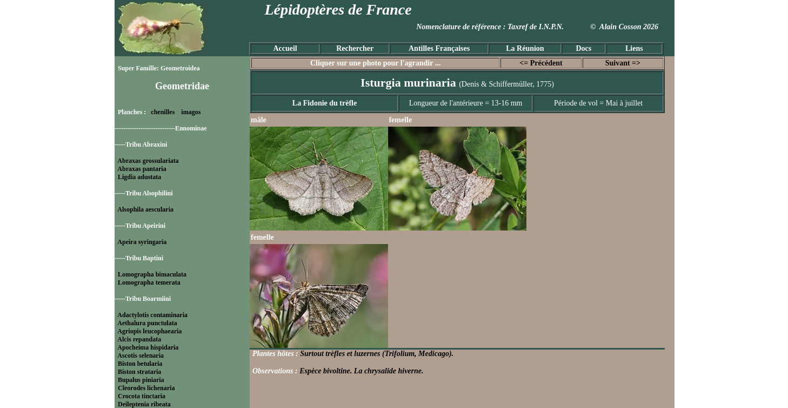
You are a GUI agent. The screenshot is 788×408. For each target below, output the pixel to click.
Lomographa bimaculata (152, 274)
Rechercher (354, 48)
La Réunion (525, 48)
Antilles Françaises (439, 48)
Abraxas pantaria (141, 169)
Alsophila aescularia (145, 209)
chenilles (163, 112)
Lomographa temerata (149, 282)
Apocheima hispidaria (147, 347)
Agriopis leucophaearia (149, 331)
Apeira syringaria (141, 242)
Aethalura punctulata (147, 323)
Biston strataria (139, 372)
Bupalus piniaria (141, 380)
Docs (583, 48)
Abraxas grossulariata (147, 160)
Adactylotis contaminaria (152, 315)
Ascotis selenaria (140, 355)
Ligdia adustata (139, 177)
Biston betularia (140, 363)
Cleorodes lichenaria (146, 388)
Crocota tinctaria (141, 396)
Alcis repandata (139, 339)
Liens (634, 48)
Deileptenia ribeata (144, 404)
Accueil (285, 48)
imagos (191, 112)
